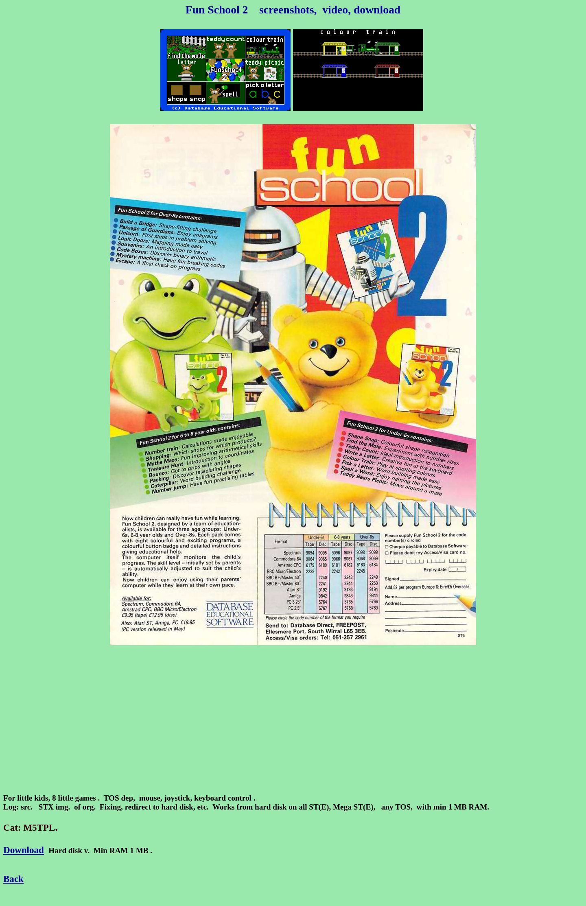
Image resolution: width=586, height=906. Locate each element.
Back (13, 878)
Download (23, 850)
